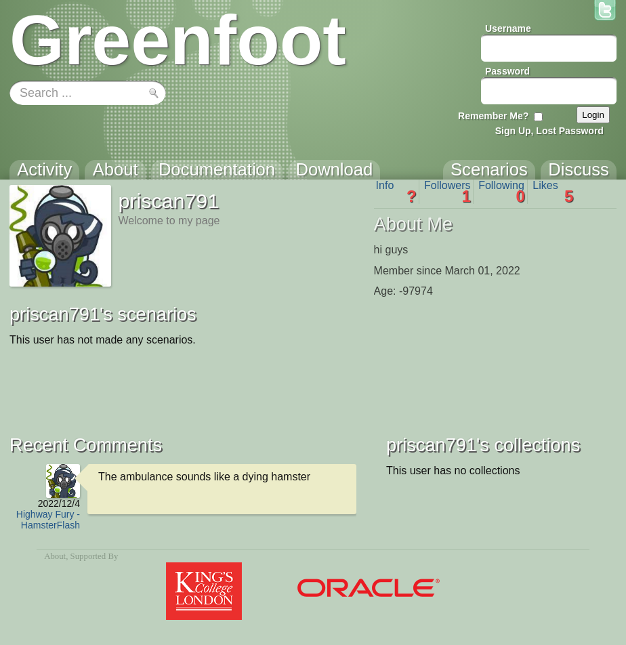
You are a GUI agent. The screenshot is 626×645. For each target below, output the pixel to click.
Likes (553, 192)
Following (501, 192)
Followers (447, 192)
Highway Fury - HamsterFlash (48, 519)
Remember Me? (493, 115)
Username (508, 28)
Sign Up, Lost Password (549, 130)
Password (507, 71)
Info (396, 192)
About (55, 556)
